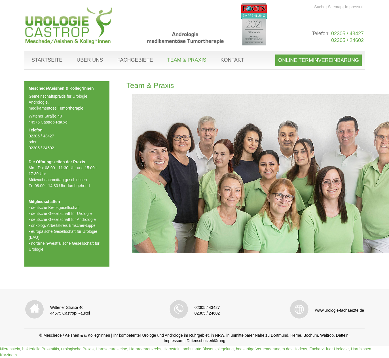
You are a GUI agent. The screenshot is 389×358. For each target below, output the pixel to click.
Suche (319, 7)
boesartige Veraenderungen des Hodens (271, 349)
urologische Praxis (77, 349)
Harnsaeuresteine (111, 349)
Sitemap (335, 7)
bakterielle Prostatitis (40, 349)
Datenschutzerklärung (206, 340)
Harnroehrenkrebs (145, 349)
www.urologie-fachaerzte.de (339, 310)
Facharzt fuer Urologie (329, 349)
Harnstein (172, 349)
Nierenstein (10, 349)
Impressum (355, 7)
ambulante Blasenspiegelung (208, 349)
